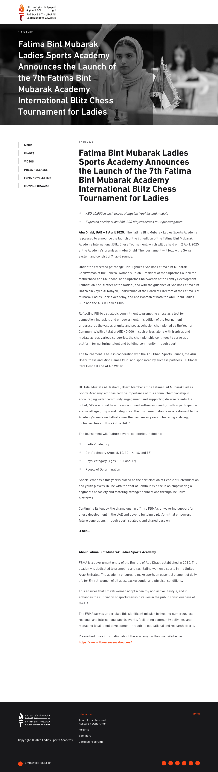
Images (29, 153)
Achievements (165, 16)
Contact (174, 6)
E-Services (190, 16)
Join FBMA (157, 7)
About (79, 16)
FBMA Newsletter (37, 177)
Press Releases (36, 169)
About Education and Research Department (93, 721)
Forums (84, 729)
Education (128, 16)
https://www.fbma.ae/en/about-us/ (105, 642)
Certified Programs (91, 741)
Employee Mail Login (34, 763)
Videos (29, 161)
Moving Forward (36, 185)
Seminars (85, 735)
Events (110, 16)
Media (94, 16)
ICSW (145, 16)
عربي (187, 6)
